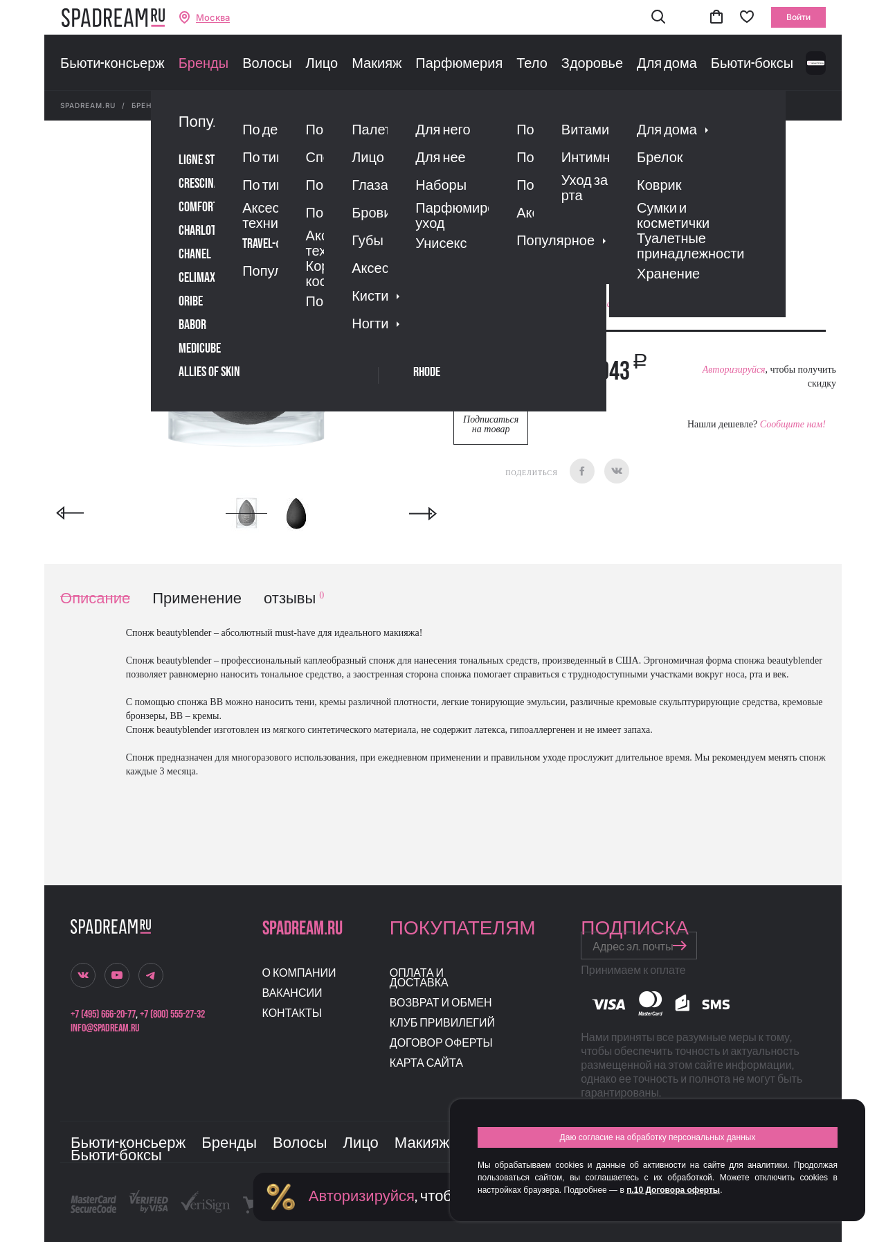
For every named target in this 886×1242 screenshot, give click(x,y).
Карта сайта (426, 1063)
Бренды (203, 64)
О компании (299, 973)
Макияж (376, 64)
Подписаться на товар (490, 424)
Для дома (667, 64)
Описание (95, 598)
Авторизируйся (734, 369)
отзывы (294, 598)
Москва (213, 17)
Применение (197, 598)
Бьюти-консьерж (112, 64)
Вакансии (292, 993)
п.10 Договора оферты (673, 1190)
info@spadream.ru (105, 1028)
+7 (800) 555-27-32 (172, 1014)
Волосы (266, 64)
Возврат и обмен (441, 1003)
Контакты (292, 1013)
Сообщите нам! (793, 424)
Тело (532, 64)
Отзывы (532, 218)
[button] (658, 18)
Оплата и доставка (419, 978)
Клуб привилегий (442, 1023)
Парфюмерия (459, 64)
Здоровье (592, 64)
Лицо (322, 64)
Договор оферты (441, 1043)
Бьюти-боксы (752, 64)
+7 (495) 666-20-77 (103, 1014)
